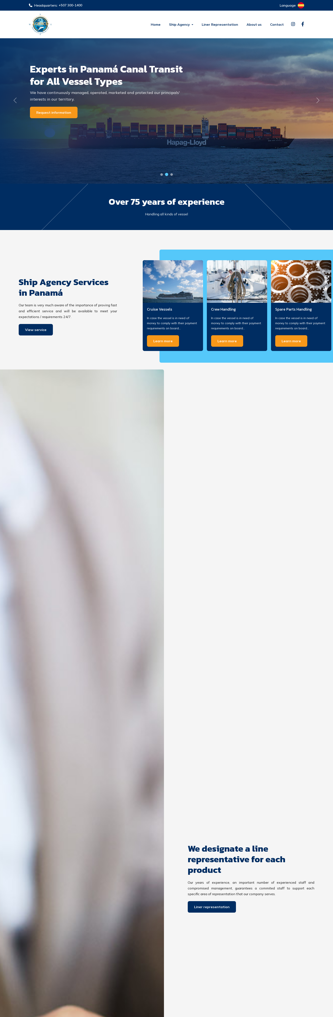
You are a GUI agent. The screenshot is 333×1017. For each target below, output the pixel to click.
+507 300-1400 (71, 5)
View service (36, 330)
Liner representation (212, 907)
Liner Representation (220, 24)
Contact (277, 24)
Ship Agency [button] (180, 24)
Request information (53, 112)
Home (156, 24)
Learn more (163, 341)
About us (254, 24)
